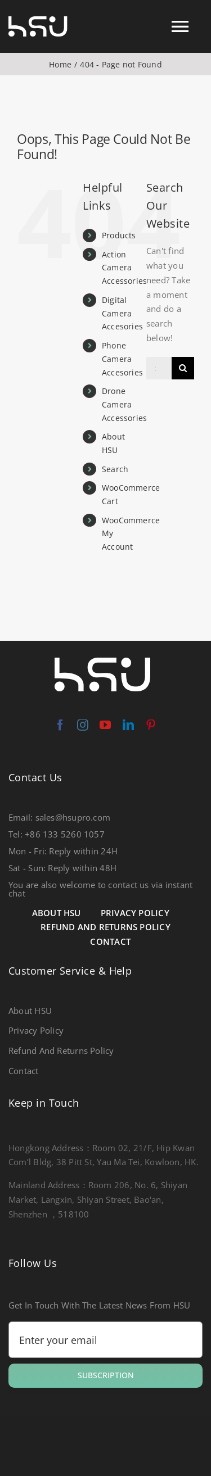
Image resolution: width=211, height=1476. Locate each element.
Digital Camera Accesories (122, 313)
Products (119, 235)
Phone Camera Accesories (122, 359)
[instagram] (82, 725)
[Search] (183, 368)
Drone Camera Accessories (124, 404)
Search (115, 469)
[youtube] (105, 725)
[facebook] (60, 725)
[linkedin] (128, 725)
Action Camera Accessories (124, 268)
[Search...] (159, 368)
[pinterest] (150, 725)
